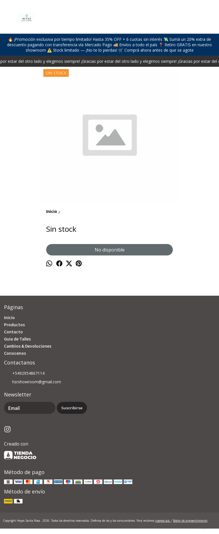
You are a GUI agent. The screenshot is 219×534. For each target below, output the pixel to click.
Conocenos (15, 353)
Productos (14, 324)
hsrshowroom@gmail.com (32, 382)
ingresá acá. (163, 521)
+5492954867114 (24, 373)
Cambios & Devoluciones (27, 346)
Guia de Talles (17, 339)
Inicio (9, 317)
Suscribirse (71, 407)
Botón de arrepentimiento (190, 521)
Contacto (13, 331)
